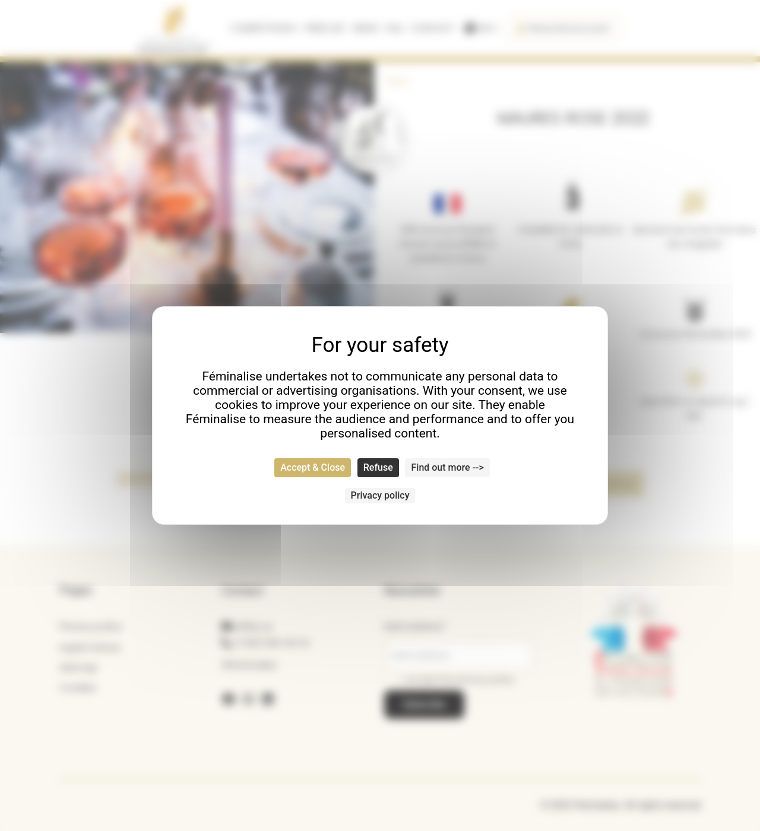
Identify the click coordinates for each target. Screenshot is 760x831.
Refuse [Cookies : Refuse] (378, 467)
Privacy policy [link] (380, 495)
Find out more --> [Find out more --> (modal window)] (447, 467)
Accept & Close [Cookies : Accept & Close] (312, 467)
